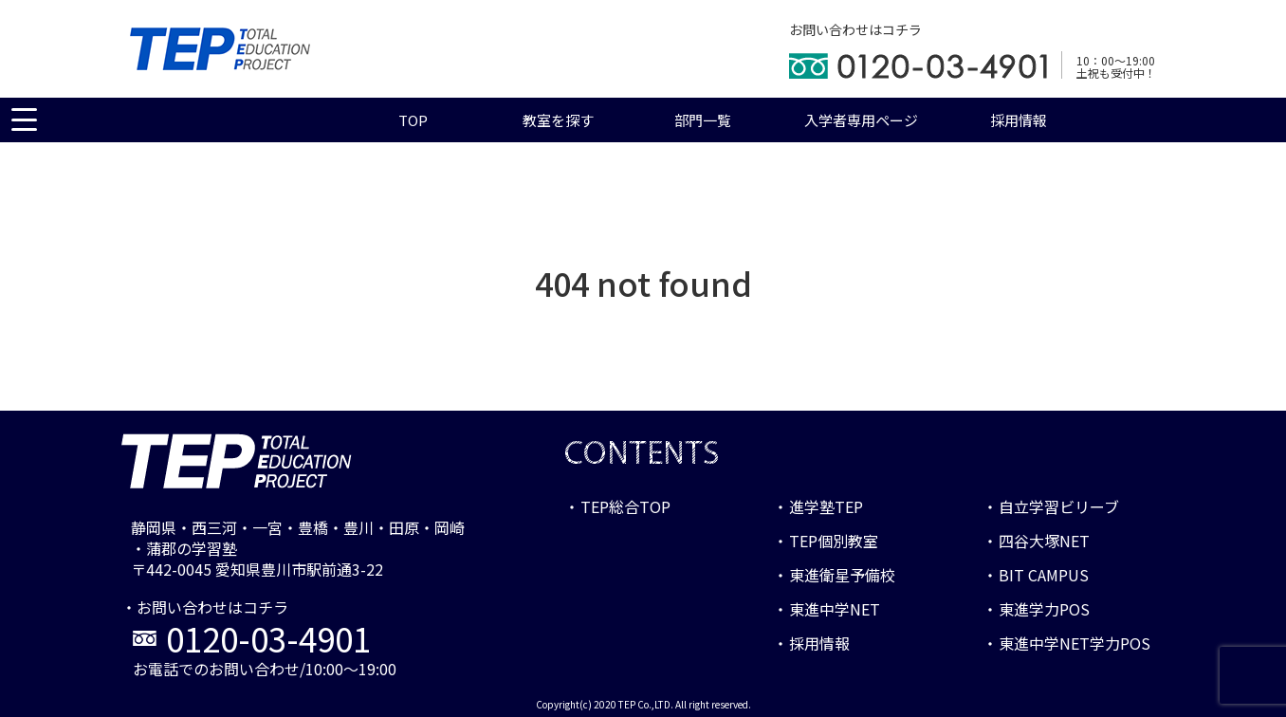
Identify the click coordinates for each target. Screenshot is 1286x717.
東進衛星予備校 (842, 574)
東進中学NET (834, 609)
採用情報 (1018, 120)
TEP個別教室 (833, 540)
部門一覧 (702, 120)
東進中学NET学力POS (1074, 643)
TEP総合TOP (625, 506)
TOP (413, 120)
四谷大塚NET (1044, 540)
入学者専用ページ (861, 120)
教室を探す (558, 120)
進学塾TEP (826, 506)
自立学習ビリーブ (1059, 506)
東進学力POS (1044, 609)
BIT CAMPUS (1044, 574)
